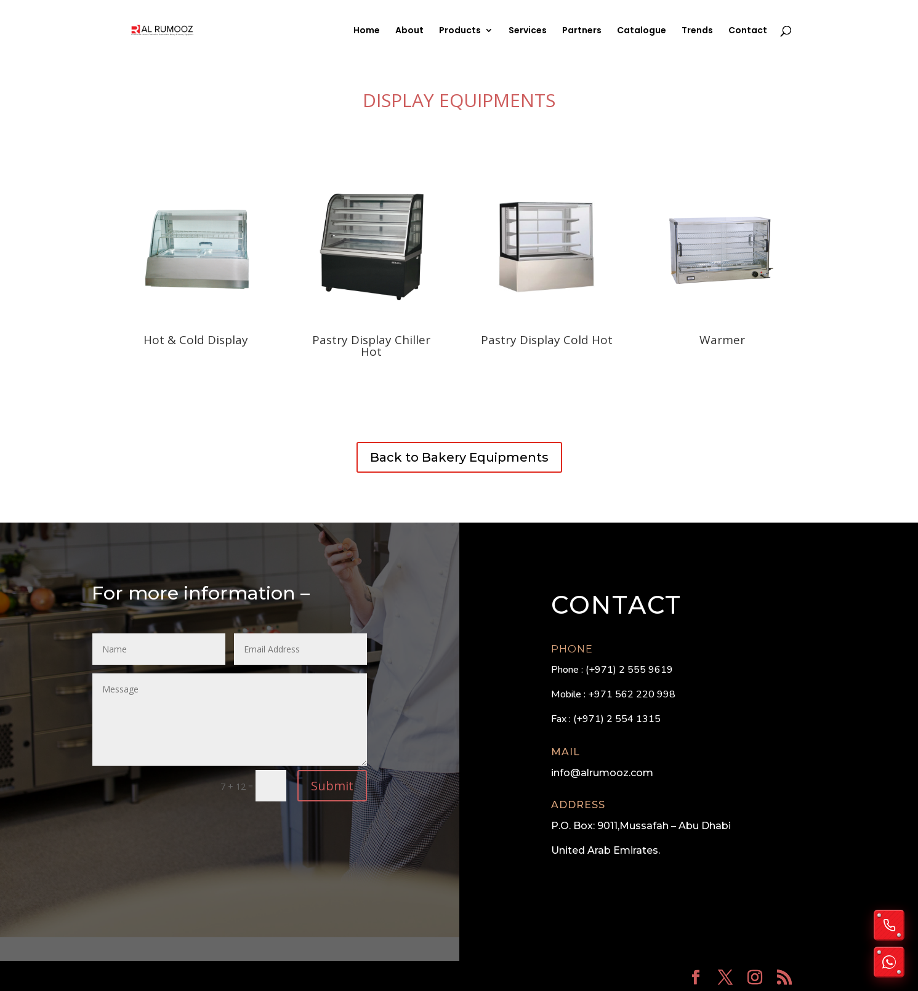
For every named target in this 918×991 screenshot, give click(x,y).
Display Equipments (459, 100)
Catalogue (641, 31)
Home (366, 31)
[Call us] (889, 925)
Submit (332, 785)
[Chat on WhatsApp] (889, 962)
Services (528, 31)
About (409, 31)
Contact (747, 31)
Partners (582, 31)
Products (460, 31)
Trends (697, 31)
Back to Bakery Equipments (459, 457)
